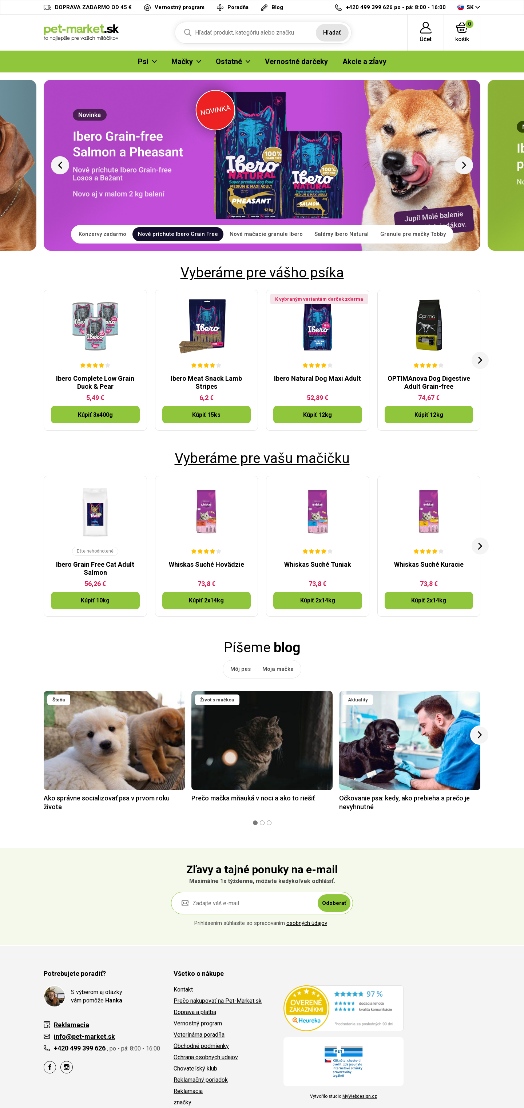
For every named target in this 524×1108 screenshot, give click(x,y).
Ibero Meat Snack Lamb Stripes (206, 382)
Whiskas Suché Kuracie (429, 564)
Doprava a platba (195, 1012)
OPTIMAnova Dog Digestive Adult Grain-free (429, 382)
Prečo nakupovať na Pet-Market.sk (218, 1000)
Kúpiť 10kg (95, 600)
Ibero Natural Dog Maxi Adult (317, 378)
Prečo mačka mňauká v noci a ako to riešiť (253, 798)
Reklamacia (188, 1091)
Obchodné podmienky (201, 1045)
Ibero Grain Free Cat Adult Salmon (95, 568)
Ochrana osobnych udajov (206, 1057)
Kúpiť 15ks (206, 414)
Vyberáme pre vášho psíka (262, 273)
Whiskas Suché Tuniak (317, 564)
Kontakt (183, 989)
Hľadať (332, 32)
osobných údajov (306, 923)
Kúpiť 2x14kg (206, 600)
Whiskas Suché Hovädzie (206, 564)
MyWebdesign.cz (359, 1096)
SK (465, 7)
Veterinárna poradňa (199, 1034)
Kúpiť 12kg (317, 414)
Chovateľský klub (195, 1068)
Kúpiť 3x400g (95, 414)
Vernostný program (198, 1023)
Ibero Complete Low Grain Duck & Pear (95, 382)
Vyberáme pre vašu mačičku (262, 458)
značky (182, 1102)
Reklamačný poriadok (201, 1079)
